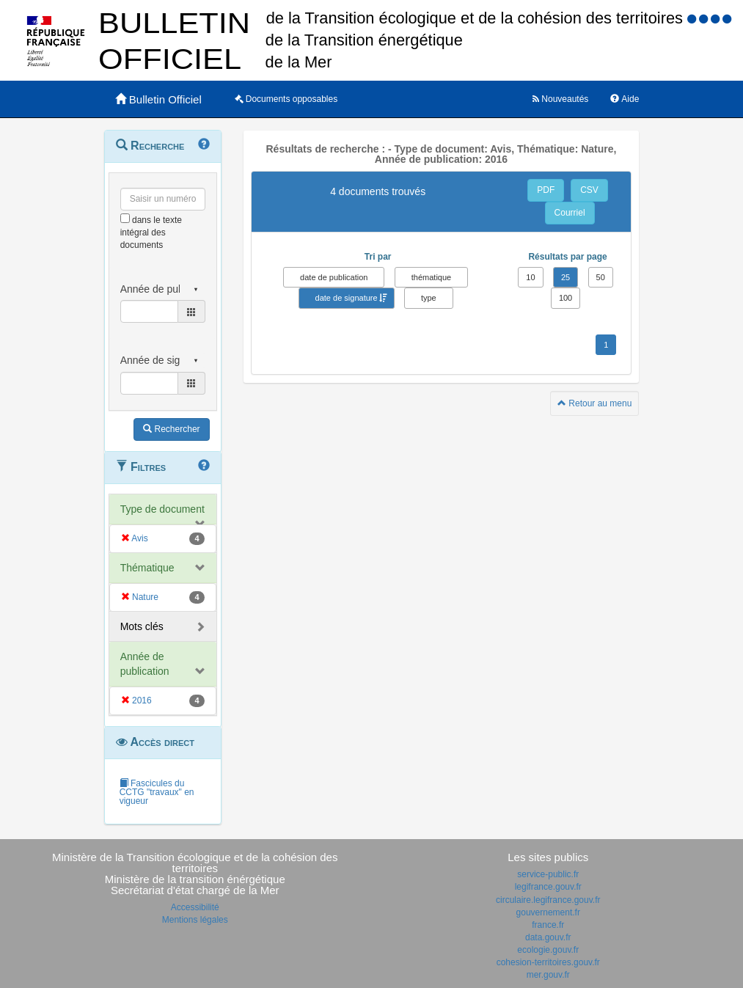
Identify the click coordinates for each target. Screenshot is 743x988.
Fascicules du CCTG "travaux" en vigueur (157, 792)
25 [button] (565, 277)
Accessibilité (195, 907)
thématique (431, 277)
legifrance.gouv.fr (548, 887)
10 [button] (530, 277)
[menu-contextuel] (125, 218)
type (428, 297)
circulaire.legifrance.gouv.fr (548, 900)
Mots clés (142, 626)
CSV (589, 190)
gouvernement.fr (548, 912)
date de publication (333, 277)
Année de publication (144, 664)
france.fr (548, 925)
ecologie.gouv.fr (548, 950)
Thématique (147, 568)
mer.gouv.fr (548, 975)
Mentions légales (195, 920)
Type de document (162, 509)
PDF (545, 190)
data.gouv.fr (548, 937)
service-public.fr (548, 874)
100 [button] (565, 297)
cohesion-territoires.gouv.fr (548, 962)
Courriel (569, 213)
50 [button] (600, 277)
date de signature (346, 297)
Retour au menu (594, 403)
